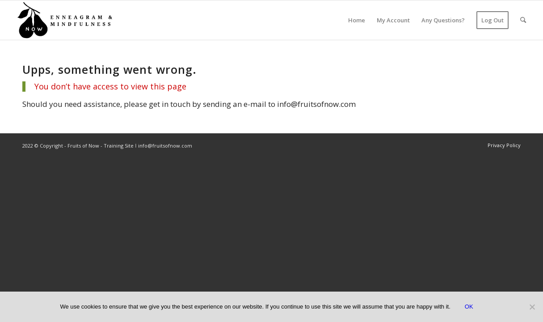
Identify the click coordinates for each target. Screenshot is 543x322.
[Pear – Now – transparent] (64, 20)
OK (469, 306)
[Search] (523, 20)
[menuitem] (356, 20)
